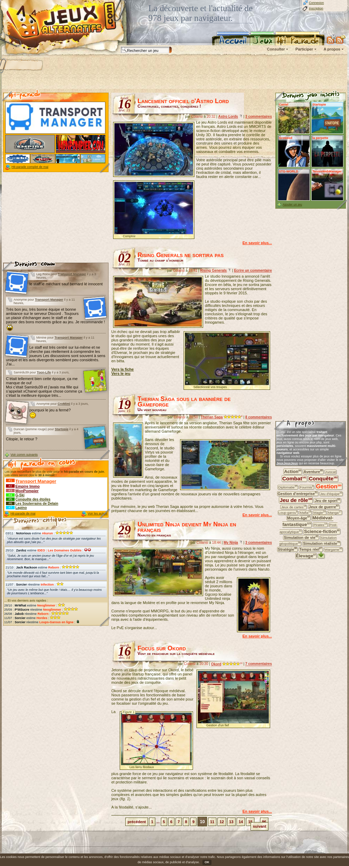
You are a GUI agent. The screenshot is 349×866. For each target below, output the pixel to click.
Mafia (305, 512)
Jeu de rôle (296, 500)
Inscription (316, 8)
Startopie (61, 429)
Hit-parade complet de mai (30, 167)
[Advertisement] (55, 217)
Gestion (329, 486)
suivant (259, 826)
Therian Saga (212, 417)
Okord (216, 664)
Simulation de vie (301, 537)
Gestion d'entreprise (298, 493)
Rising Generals (213, 270)
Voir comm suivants (24, 454)
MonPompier (27, 491)
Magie (319, 512)
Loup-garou (288, 512)
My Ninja (231, 542)
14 (241, 822)
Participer (304, 49)
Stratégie (287, 549)
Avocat (330, 472)
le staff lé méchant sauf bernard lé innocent (66, 284)
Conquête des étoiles (33, 499)
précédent (136, 822)
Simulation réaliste (321, 543)
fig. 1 (125, 799)
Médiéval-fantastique (307, 521)
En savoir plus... (257, 243)
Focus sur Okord (162, 648)
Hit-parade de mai (23, 513)
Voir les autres (97, 513)
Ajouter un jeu (292, 204)
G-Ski (19, 495)
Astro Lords (228, 116)
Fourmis (307, 487)
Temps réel (310, 549)
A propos (332, 49)
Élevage (306, 555)
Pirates (320, 525)
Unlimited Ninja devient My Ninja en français (187, 527)
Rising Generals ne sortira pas (181, 255)
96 (264, 822)
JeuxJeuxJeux (287, 463)
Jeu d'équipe (331, 494)
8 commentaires (258, 417)
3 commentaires (258, 116)
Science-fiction (322, 531)
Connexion (316, 3)
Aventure (313, 472)
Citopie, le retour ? (21, 439)
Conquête (323, 478)
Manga (334, 512)
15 (250, 822)
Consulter (276, 49)
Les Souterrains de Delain (36, 503)
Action (292, 471)
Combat (294, 478)
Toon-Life (44, 372)
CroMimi (64, 403)
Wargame (333, 549)
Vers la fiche (122, 369)
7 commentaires (258, 664)
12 (222, 822)
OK (207, 862)
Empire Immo (27, 486)
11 (212, 822)
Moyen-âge (298, 518)
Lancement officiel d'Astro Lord (183, 101)
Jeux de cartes (293, 507)
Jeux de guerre (324, 507)
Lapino (21, 508)
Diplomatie (287, 487)
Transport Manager (72, 274)
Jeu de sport (327, 500)
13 (231, 822)
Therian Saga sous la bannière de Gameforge (184, 401)
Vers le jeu (120, 373)
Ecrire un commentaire (253, 270)
